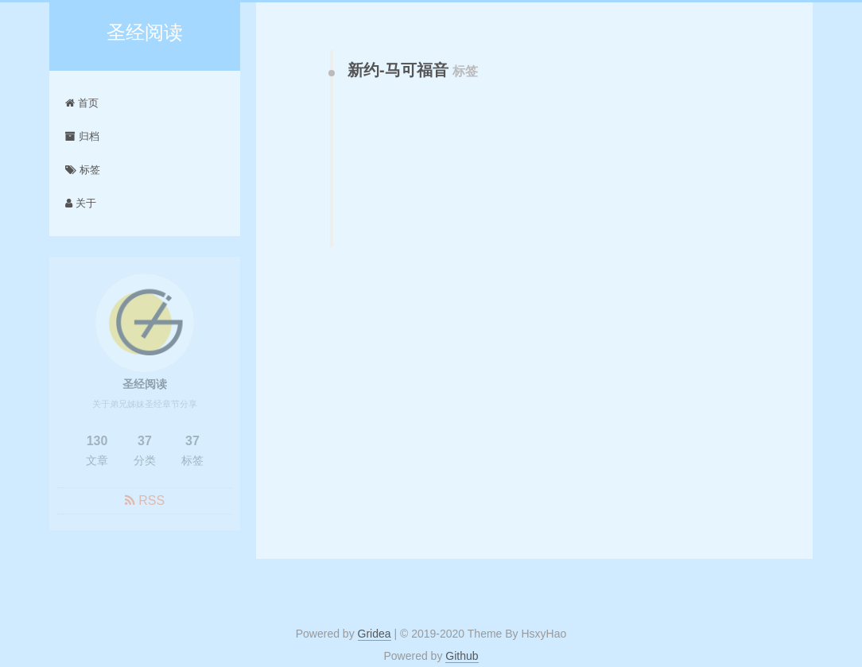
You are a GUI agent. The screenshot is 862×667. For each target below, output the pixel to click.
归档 (82, 136)
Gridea (374, 633)
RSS (151, 503)
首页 (82, 103)
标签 (82, 170)
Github (461, 656)
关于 (80, 203)
